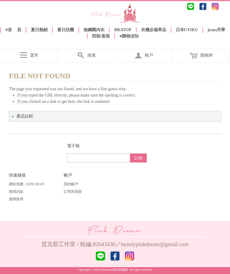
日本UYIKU (187, 30)
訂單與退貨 (73, 191)
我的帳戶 (71, 184)
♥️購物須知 (129, 36)
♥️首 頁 (13, 30)
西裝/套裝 (101, 36)
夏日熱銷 (39, 30)
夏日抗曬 (65, 30)
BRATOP (122, 30)
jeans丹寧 (216, 30)
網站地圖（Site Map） (28, 184)
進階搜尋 (16, 199)
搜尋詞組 (16, 191)
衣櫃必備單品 (153, 30)
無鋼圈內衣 (94, 30)
